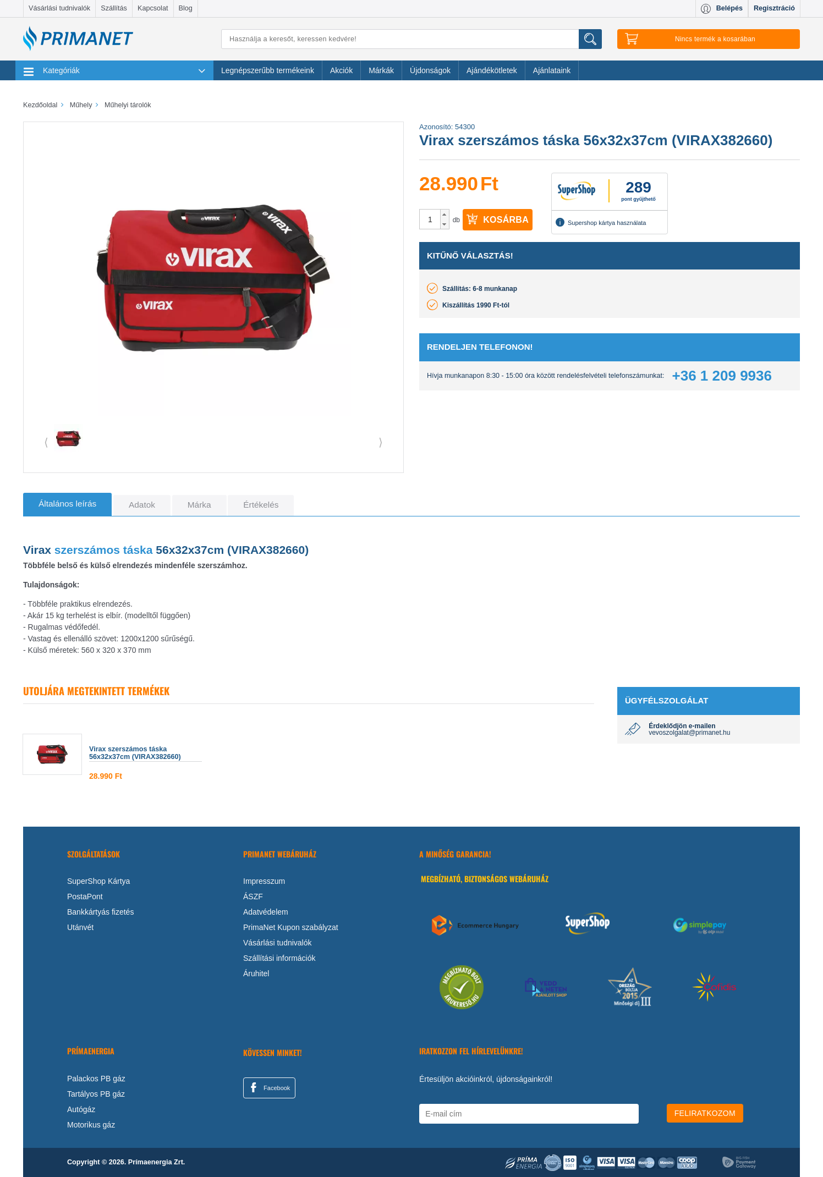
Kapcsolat (153, 8)
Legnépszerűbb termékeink (267, 70)
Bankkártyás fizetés (100, 912)
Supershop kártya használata (601, 222)
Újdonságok (430, 70)
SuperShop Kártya (98, 881)
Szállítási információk (279, 958)
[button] (444, 214)
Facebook (268, 1087)
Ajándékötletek (492, 70)
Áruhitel (256, 973)
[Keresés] (411, 39)
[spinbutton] (430, 219)
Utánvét (80, 927)
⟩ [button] (380, 442)
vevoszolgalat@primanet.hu (689, 732)
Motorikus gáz (91, 1124)
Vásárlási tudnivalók (59, 8)
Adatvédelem (265, 912)
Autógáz (81, 1109)
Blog (186, 8)
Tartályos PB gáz (96, 1094)
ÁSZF (253, 896)
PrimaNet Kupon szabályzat (290, 927)
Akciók (341, 70)
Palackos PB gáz (96, 1078)
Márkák (381, 70)
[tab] (67, 504)
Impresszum (264, 881)
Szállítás (114, 8)
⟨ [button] (46, 442)
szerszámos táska (103, 549)
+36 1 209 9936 (722, 375)
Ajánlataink (552, 70)
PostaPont (85, 896)
